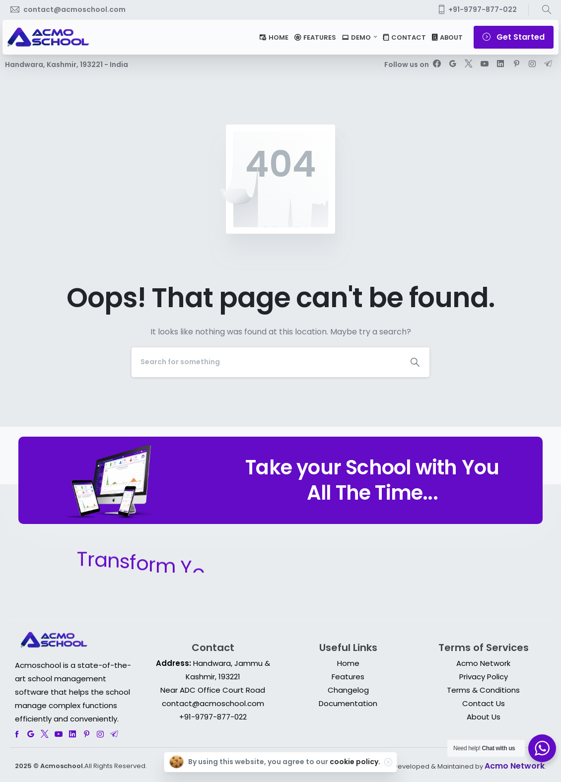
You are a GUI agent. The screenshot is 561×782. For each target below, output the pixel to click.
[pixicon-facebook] (17, 734)
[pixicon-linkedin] (72, 734)
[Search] (266, 362)
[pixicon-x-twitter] (45, 734)
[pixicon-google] (31, 734)
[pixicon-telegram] (114, 734)
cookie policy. (355, 762)
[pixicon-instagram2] (100, 734)
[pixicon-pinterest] (86, 734)
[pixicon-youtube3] (59, 734)
